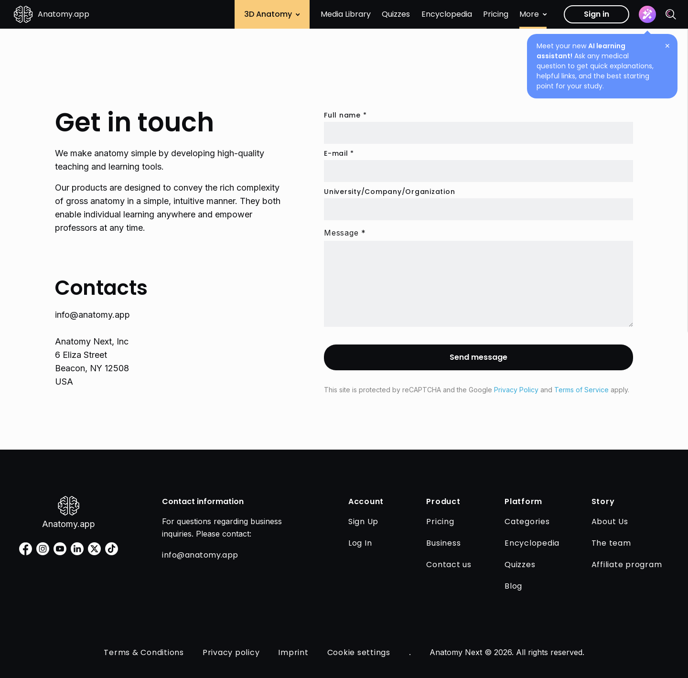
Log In (360, 543)
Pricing (495, 14)
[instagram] (42, 548)
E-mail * (339, 153)
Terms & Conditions (144, 652)
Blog (513, 586)
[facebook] (25, 548)
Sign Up (363, 521)
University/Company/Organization (389, 191)
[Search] (671, 14)
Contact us (449, 564)
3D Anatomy (272, 14)
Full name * (345, 115)
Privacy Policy (516, 390)
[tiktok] (111, 548)
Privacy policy (231, 652)
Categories (527, 521)
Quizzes (396, 14)
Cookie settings (358, 652)
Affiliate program (626, 564)
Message (345, 232)
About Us (609, 521)
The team (611, 543)
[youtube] (60, 548)
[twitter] (94, 548)
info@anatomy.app (92, 315)
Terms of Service (581, 390)
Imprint (293, 652)
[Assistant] (647, 14)
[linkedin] (77, 548)
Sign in (596, 14)
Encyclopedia (446, 14)
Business (443, 543)
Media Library (346, 14)
